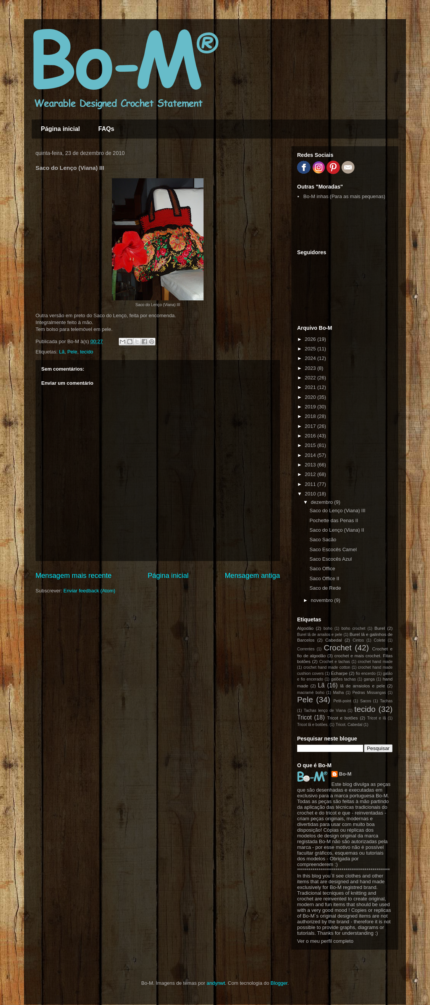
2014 (311, 455)
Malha (338, 692)
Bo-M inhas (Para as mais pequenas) (344, 196)
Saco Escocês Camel (333, 549)
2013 (311, 465)
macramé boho (310, 692)
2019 (311, 407)
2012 (311, 474)
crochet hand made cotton (326, 667)
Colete (379, 640)
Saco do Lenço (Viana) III (337, 510)
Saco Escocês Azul (330, 559)
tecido (86, 352)
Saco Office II (324, 578)
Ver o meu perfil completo (325, 941)
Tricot (304, 717)
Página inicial (60, 129)
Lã (61, 352)
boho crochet (353, 628)
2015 (311, 445)
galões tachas (343, 679)
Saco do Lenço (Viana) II (336, 530)
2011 (311, 484)
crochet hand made (375, 662)
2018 (311, 416)
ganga (369, 679)
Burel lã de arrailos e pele (319, 634)
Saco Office (322, 568)
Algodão (305, 628)
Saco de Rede (325, 588)
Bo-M (345, 774)
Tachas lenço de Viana (325, 710)
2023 (311, 368)
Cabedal (333, 639)
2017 (311, 426)
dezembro (322, 502)
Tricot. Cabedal (349, 725)
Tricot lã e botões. (312, 725)
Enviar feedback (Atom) (89, 591)
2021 (311, 387)
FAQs (106, 129)
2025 (311, 349)
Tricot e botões (342, 717)
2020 (311, 397)
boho (327, 628)
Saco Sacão (322, 539)
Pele (72, 352)
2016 (311, 436)
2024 (311, 358)
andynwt (216, 983)
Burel (380, 628)
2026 (311, 339)
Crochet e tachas (334, 662)
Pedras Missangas (369, 692)
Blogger (279, 983)
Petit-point (342, 701)
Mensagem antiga (252, 575)
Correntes (306, 649)
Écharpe (339, 673)
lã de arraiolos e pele (362, 685)
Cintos (358, 640)
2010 (311, 494)
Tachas (386, 701)
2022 (311, 378)
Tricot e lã (376, 718)
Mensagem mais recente (74, 575)
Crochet (338, 647)
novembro (322, 600)
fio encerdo (366, 673)
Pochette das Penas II (333, 520)
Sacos (365, 701)
